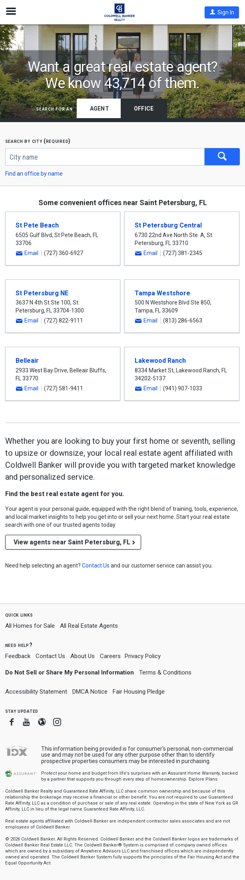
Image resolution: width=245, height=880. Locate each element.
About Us (82, 656)
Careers (110, 656)
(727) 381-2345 (182, 253)
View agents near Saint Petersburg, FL (72, 542)
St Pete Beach (37, 225)
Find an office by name (34, 173)
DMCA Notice (90, 691)
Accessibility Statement (36, 691)
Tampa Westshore (162, 293)
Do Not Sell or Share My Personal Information (69, 672)
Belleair (27, 360)
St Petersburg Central (168, 225)
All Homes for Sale (30, 625)
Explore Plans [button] (203, 779)
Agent (99, 108)
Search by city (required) (38, 141)
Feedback (17, 656)
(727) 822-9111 (63, 320)
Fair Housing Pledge (139, 691)
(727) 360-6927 (63, 253)
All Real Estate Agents (89, 625)
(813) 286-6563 (182, 320)
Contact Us (50, 656)
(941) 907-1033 (182, 388)
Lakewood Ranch (160, 360)
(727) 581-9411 (63, 388)
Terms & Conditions (165, 672)
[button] (222, 12)
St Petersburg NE (42, 293)
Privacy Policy (143, 656)
